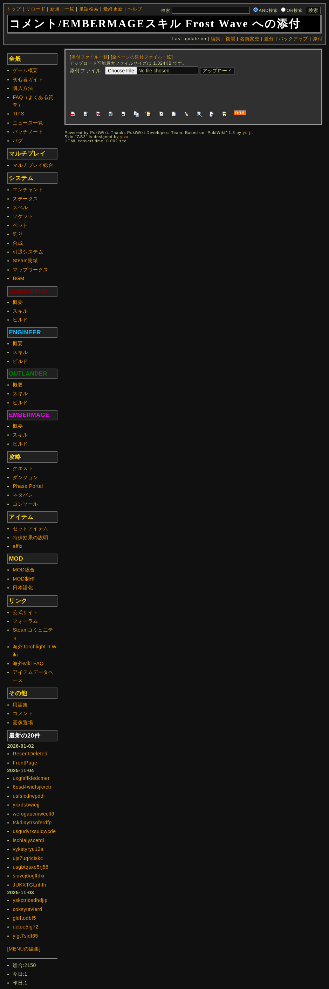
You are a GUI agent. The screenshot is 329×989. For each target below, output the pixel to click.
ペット (20, 225)
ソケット (23, 216)
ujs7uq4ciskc (28, 858)
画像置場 (23, 722)
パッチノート (28, 131)
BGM (18, 278)
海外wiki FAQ (28, 663)
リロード (36, 9)
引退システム (28, 252)
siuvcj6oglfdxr (29, 875)
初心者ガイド (28, 79)
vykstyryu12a (28, 849)
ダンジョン (25, 477)
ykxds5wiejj (26, 804)
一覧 (69, 9)
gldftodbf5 (24, 918)
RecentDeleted (30, 753)
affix (17, 546)
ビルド (20, 319)
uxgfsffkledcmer (31, 778)
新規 (55, 9)
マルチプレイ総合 (33, 165)
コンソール (25, 504)
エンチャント (28, 189)
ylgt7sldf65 (25, 936)
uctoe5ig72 (26, 927)
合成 (18, 243)
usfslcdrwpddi (28, 796)
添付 (318, 38)
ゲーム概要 (25, 70)
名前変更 (250, 38)
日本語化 (23, 587)
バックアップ (293, 38)
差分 (269, 38)
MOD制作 (24, 579)
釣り (18, 234)
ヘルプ (135, 9)
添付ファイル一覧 (89, 57)
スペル (20, 207)
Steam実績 (25, 260)
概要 (18, 302)
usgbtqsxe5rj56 (30, 867)
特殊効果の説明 (30, 537)
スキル (20, 311)
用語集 (20, 704)
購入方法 (23, 88)
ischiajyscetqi (28, 840)
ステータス (25, 198)
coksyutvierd (27, 909)
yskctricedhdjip (30, 900)
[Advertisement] (197, 91)
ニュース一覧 (28, 123)
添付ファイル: (86, 70)
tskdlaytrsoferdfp (32, 822)
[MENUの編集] (24, 949)
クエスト (23, 468)
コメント (23, 713)
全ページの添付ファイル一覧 (141, 57)
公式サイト (25, 612)
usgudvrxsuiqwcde (34, 831)
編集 (216, 38)
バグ (18, 140)
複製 (230, 38)
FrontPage (25, 763)
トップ (13, 9)
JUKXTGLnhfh (29, 885)
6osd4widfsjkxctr (32, 787)
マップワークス (30, 269)
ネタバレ (23, 495)
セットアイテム (30, 528)
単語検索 (89, 9)
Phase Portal (28, 486)
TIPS (18, 113)
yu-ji (247, 132)
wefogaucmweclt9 (33, 814)
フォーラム (25, 621)
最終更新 (113, 9)
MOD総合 (24, 569)
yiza (124, 137)
